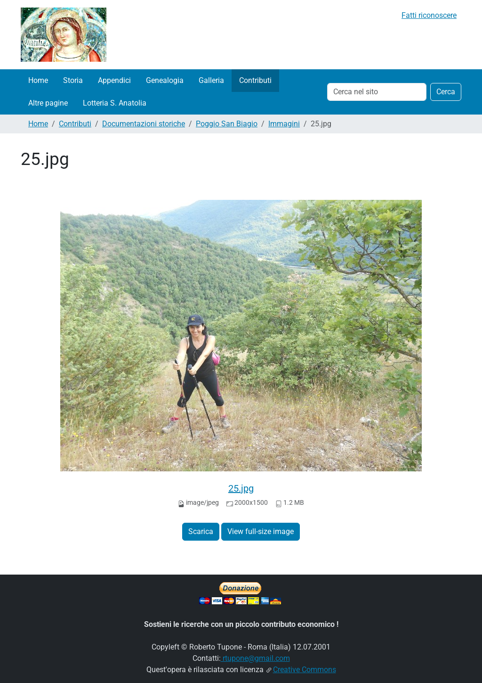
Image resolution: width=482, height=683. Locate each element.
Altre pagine (48, 103)
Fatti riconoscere (429, 15)
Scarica (200, 531)
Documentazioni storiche (143, 123)
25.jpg (241, 488)
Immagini (284, 123)
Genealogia (165, 80)
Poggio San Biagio (226, 123)
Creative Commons (304, 669)
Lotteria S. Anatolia (114, 103)
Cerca (445, 91)
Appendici (114, 80)
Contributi (255, 80)
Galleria (211, 80)
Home (38, 80)
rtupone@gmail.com (255, 658)
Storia (73, 80)
